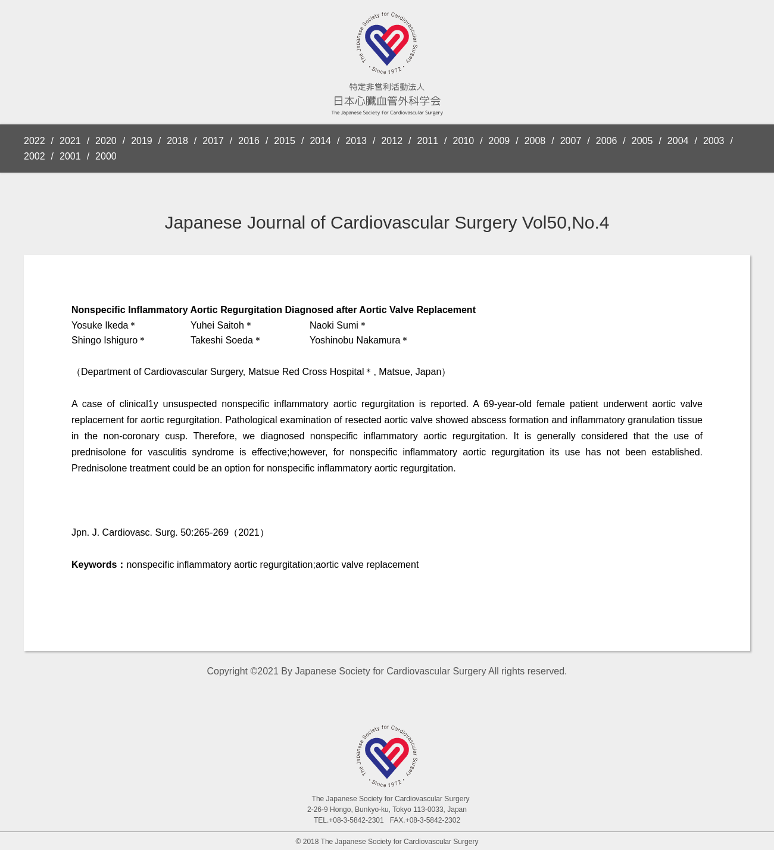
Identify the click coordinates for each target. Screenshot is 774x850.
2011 (428, 141)
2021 (70, 141)
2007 (571, 141)
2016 (249, 141)
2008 (535, 141)
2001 (70, 156)
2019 (141, 141)
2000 (106, 156)
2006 (606, 141)
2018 (177, 141)
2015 (284, 141)
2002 (34, 156)
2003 (714, 141)
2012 (391, 141)
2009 (499, 141)
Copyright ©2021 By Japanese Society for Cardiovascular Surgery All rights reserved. (387, 671)
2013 (356, 141)
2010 (464, 141)
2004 (678, 141)
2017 (213, 141)
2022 (34, 141)
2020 (106, 141)
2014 (320, 141)
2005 (642, 141)
